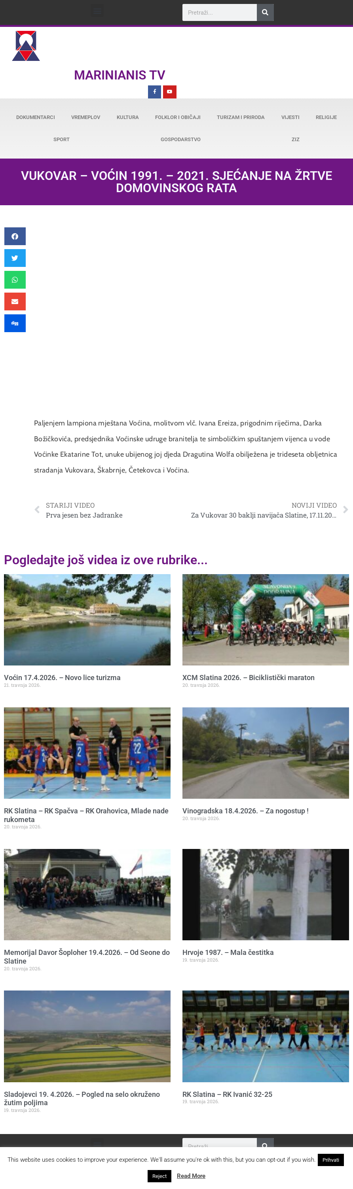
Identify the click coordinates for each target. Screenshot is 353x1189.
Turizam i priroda (241, 117)
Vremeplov (85, 117)
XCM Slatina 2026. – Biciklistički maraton (248, 677)
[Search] (265, 12)
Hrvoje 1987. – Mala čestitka (228, 952)
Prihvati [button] (331, 1160)
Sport (61, 139)
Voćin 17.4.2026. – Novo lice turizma (62, 677)
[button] (97, 10)
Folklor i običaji (178, 117)
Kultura (128, 117)
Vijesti (290, 117)
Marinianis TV (119, 75)
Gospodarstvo (181, 139)
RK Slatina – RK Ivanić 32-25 (227, 1094)
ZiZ (296, 139)
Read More (191, 1176)
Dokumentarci (35, 117)
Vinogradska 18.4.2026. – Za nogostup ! (245, 811)
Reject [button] (159, 1176)
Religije (326, 117)
